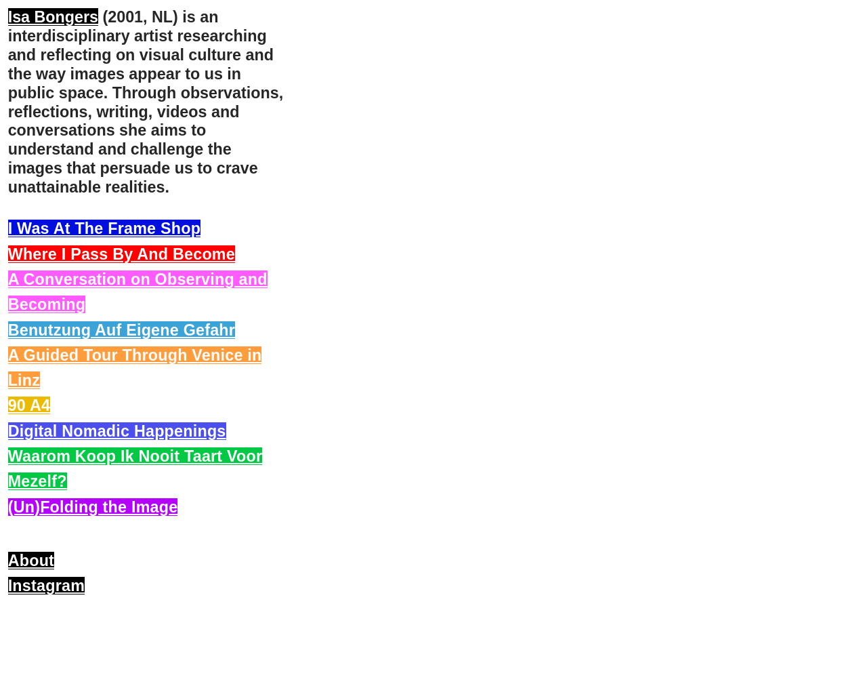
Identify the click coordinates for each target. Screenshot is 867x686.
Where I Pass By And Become (121, 254)
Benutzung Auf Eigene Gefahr (121, 330)
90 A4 (29, 405)
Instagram (46, 585)
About (31, 560)
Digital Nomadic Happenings (117, 431)
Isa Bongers (53, 17)
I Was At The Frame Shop (104, 228)
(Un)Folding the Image (93, 507)
